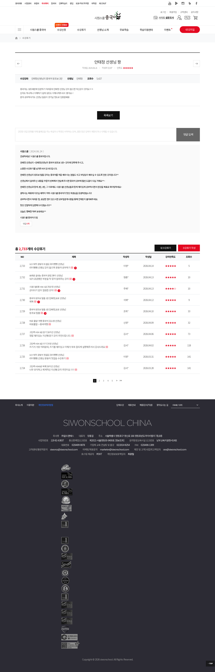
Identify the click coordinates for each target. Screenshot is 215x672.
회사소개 (19, 405)
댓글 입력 (188, 134)
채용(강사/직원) (146, 405)
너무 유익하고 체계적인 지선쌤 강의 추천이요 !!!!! (73, 368)
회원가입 (173, 12)
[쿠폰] (187, 17)
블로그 (189, 3)
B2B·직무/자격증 (82, 3)
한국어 (53, 3)
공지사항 (194, 12)
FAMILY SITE (177, 405)
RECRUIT (102, 3)
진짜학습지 (63, 3)
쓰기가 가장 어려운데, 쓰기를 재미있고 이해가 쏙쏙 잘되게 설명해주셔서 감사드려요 (73, 345)
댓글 (26, 223)
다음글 (196, 63)
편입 (71, 3)
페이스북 (196, 3)
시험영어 (28, 3)
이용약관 (30, 405)
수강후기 (26, 38)
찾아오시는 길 (162, 405)
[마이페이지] (179, 17)
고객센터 (183, 12)
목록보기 (108, 115)
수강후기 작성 (189, 247)
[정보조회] (119, 440)
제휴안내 (131, 405)
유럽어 (36, 3)
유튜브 (169, 3)
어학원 (93, 3)
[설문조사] (163, 17)
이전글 (18, 63)
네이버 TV (176, 3)
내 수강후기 (165, 247)
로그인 (163, 12)
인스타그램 (183, 3)
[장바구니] (195, 17)
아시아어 (45, 3)
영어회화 (18, 3)
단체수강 (120, 405)
